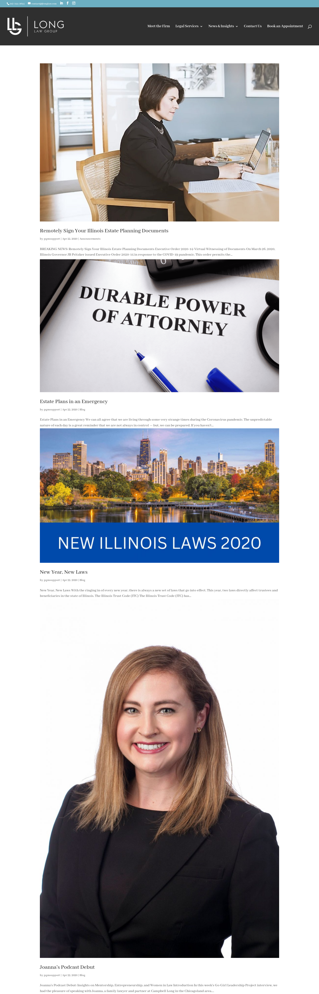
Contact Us (253, 27)
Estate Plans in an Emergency (74, 401)
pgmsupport (52, 239)
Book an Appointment (285, 27)
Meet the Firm (159, 27)
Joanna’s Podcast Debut (67, 967)
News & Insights (221, 27)
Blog (82, 410)
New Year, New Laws (64, 572)
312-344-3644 (17, 3)
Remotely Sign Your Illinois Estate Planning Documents (104, 230)
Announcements (90, 239)
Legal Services (186, 27)
